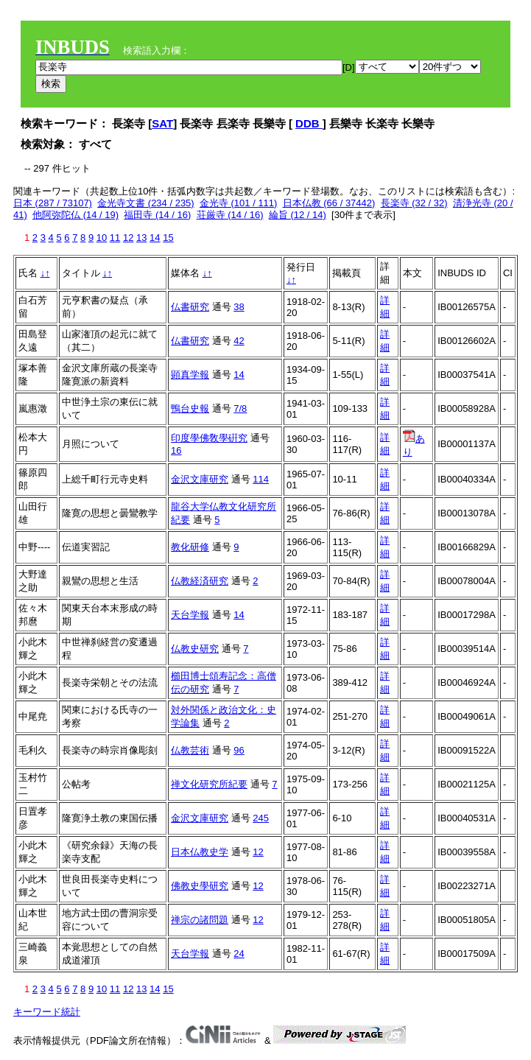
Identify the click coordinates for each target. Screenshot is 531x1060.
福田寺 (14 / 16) (157, 214)
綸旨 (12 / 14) (297, 214)
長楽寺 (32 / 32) (414, 202)
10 (101, 237)
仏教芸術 (190, 750)
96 (238, 750)
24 (238, 953)
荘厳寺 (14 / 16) (230, 214)
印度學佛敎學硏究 (209, 437)
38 (238, 306)
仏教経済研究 (199, 580)
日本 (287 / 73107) (52, 202)
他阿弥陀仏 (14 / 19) (75, 214)
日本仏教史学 (199, 851)
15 (168, 237)
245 (261, 818)
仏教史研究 (195, 648)
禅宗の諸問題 (199, 919)
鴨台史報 (190, 408)
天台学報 (190, 614)
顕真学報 (190, 374)
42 (238, 340)
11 (115, 237)
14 (155, 237)
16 (176, 450)
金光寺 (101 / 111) (239, 202)
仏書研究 (190, 306)
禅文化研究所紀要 (209, 784)
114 (261, 479)
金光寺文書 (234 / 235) (145, 202)
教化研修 (190, 546)
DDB (309, 123)
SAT (162, 123)
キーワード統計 (46, 1011)
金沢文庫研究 (199, 479)
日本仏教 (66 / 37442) (329, 202)
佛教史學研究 (199, 885)
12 (128, 237)
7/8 (240, 408)
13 (141, 237)
